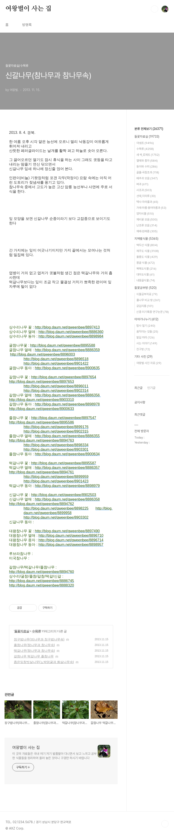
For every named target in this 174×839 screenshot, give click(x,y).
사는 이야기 (146, 343)
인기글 (151, 388)
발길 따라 (145, 337)
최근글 (138, 388)
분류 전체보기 (148, 129)
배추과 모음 (147, 178)
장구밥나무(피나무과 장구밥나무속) (39, 639)
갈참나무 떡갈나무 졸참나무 (34, 656)
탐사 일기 (145, 325)
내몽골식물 (145, 280)
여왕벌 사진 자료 (148, 363)
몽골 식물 (145, 262)
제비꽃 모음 (146, 219)
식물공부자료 (146, 294)
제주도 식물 (147, 251)
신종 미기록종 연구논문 (152, 312)
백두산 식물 (147, 245)
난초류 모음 (146, 225)
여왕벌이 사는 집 (28, 9)
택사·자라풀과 (147, 202)
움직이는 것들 (147, 331)
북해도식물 (146, 268)
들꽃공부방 (145, 288)
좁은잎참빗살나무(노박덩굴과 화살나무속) (44, 662)
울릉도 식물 (147, 257)
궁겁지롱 (144, 306)
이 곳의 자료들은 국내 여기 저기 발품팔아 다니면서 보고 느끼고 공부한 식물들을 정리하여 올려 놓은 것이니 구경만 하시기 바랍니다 (54, 756)
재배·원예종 (146, 231)
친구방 (143, 349)
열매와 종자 (147, 160)
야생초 (145, 143)
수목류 (36, 631)
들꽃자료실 (21, 631)
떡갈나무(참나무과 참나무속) (34, 650)
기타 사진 (143, 356)
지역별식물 (146, 238)
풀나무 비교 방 (148, 300)
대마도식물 (145, 274)
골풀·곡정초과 (147, 172)
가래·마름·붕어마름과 (151, 207)
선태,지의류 (146, 196)
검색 (154, 9)
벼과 (142, 184)
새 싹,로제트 (148, 154)
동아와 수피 (146, 166)
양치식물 (145, 213)
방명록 (27, 25)
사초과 (144, 190)
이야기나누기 (146, 319)
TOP (165, 823)
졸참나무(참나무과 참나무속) (34, 645)
